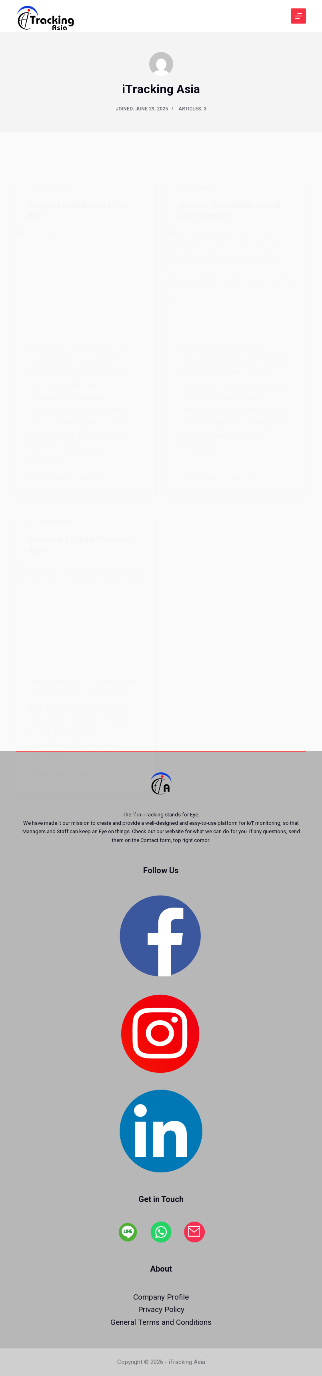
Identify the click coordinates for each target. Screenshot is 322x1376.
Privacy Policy (161, 1309)
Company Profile (161, 1297)
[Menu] (298, 16)
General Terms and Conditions (161, 1322)
